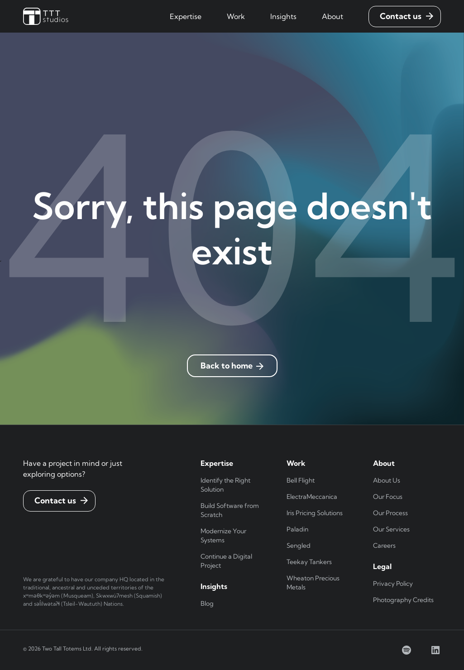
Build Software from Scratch (230, 510)
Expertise (185, 16)
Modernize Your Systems (223, 535)
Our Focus (387, 497)
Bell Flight (301, 480)
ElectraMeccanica (312, 497)
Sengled (299, 545)
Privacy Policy (393, 583)
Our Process (390, 513)
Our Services (391, 529)
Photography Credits (403, 600)
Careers (384, 545)
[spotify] (406, 650)
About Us (386, 480)
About (332, 16)
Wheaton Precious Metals (313, 582)
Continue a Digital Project (226, 561)
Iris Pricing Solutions (315, 513)
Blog (207, 603)
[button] (185, 16)
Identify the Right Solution (225, 484)
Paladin (297, 529)
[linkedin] (435, 650)
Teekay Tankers (309, 562)
